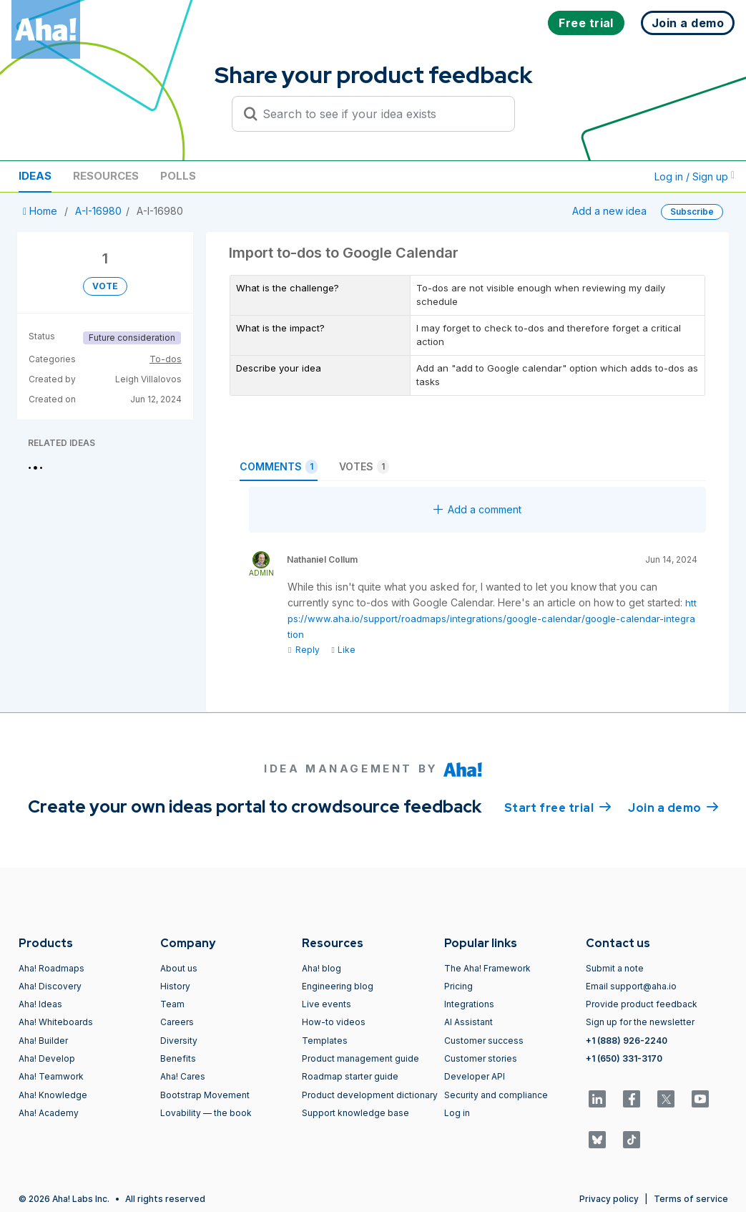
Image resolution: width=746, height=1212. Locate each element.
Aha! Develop (47, 1058)
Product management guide (360, 1058)
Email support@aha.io (631, 986)
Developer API (474, 1076)
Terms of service (691, 1198)
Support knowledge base (355, 1112)
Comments (279, 467)
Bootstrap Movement (205, 1095)
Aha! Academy (49, 1112)
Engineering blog (337, 986)
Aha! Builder (43, 1040)
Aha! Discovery (50, 986)
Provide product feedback (641, 1004)
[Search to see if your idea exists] (380, 113)
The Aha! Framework (487, 968)
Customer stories (480, 1058)
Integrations (469, 1004)
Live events (326, 1004)
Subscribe (692, 211)
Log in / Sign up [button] (694, 176)
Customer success (484, 1040)
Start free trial (558, 807)
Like (343, 649)
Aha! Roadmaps (51, 968)
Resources (106, 176)
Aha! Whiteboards (56, 1022)
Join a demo (673, 807)
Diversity (178, 1040)
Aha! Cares (182, 1076)
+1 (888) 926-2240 (626, 1040)
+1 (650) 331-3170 (624, 1058)
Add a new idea (609, 211)
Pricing (458, 986)
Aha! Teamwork (51, 1076)
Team (172, 1004)
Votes (364, 467)
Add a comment (477, 509)
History (175, 986)
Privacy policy (609, 1198)
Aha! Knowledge (53, 1095)
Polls (178, 176)
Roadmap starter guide (350, 1076)
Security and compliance (496, 1095)
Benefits (178, 1058)
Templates (325, 1040)
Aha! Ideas (40, 1004)
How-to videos (333, 1022)
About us (178, 968)
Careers (177, 1022)
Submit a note (615, 968)
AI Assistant (468, 1022)
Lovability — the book (206, 1112)
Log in (457, 1112)
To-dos (165, 359)
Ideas (35, 176)
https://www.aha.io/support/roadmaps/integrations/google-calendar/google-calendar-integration (492, 618)
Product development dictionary (370, 1095)
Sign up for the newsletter (640, 1022)
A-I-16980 (98, 211)
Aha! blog (321, 968)
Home (41, 211)
